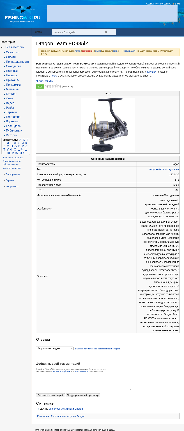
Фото (9, 98)
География (13, 116)
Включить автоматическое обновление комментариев (97, 349)
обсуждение (88, 51)
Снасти (11, 57)
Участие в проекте (12, 168)
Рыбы (10, 107)
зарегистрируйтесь (61, 371)
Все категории (14, 47)
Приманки (12, 80)
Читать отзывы (44, 80)
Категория (43, 419)
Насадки (11, 75)
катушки (151, 71)
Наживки (12, 70)
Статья (39, 32)
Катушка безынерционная (164, 169)
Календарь (13, 126)
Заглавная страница (13, 157)
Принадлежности (17, 61)
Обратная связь (11, 164)
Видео (10, 103)
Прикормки (13, 84)
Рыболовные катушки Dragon (68, 419)
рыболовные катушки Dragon (66, 411)
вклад (98, 51)
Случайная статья (12, 161)
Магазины (12, 89)
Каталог (11, 93)
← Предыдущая (127, 51)
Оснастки (12, 52)
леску (54, 75)
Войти (178, 4)
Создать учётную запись (158, 4)
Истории (11, 135)
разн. (115, 51)
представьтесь (81, 371)
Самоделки (13, 66)
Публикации (14, 130)
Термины (12, 112)
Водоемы (12, 121)
